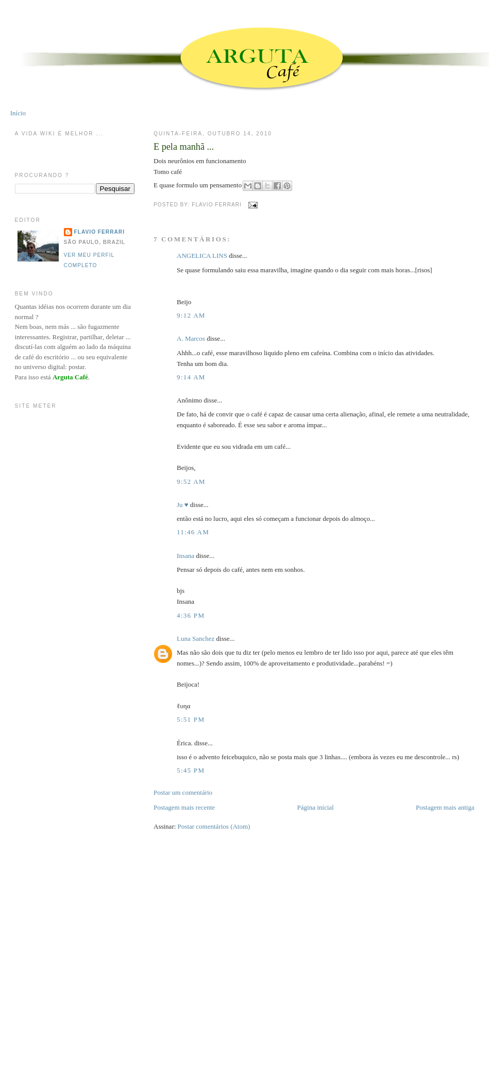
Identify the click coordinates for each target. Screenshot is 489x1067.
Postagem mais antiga (445, 807)
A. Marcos (191, 338)
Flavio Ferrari (99, 232)
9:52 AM (191, 481)
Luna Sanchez (195, 638)
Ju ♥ (183, 505)
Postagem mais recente (184, 807)
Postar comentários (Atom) (214, 826)
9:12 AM (191, 315)
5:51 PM (191, 719)
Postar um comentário (183, 792)
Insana (185, 555)
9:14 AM (191, 377)
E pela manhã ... (184, 147)
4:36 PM (191, 615)
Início (18, 113)
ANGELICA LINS (203, 255)
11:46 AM (193, 532)
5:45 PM (191, 770)
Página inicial (315, 807)
